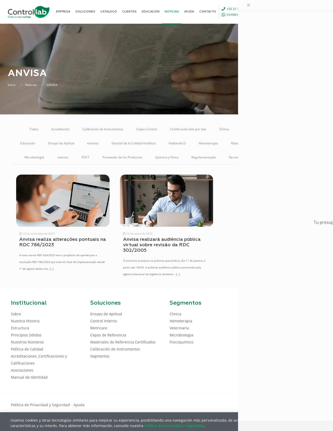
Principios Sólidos (26, 335)
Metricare (306, 143)
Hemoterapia (208, 143)
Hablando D (177, 143)
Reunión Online (240, 157)
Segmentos (100, 356)
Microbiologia (181, 335)
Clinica (175, 313)
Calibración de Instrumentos (102, 129)
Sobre (16, 313)
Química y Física (166, 157)
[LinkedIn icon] (297, 404)
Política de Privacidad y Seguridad (41, 404)
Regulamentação (203, 157)
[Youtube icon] (305, 404)
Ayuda (79, 404)
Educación (27, 143)
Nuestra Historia (25, 320)
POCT (85, 157)
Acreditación (60, 129)
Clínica (224, 129)
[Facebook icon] (288, 404)
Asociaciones (22, 370)
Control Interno (293, 129)
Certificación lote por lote (188, 129)
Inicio (11, 85)
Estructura (20, 327)
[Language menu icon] (287, 11)
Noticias (31, 85)
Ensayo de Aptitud (61, 143)
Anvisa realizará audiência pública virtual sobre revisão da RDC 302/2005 (162, 245)
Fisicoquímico (181, 342)
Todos (33, 129)
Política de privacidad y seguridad (173, 425)
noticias (62, 157)
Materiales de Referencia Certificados (258, 143)
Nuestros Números (27, 342)
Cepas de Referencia (108, 335)
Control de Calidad (255, 129)
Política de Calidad (27, 349)
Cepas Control (146, 129)
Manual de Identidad (29, 377)
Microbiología (34, 157)
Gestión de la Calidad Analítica (134, 143)
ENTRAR (310, 11)
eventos (93, 143)
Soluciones (271, 157)
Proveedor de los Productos (122, 157)
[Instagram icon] (313, 404)
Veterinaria (300, 157)
